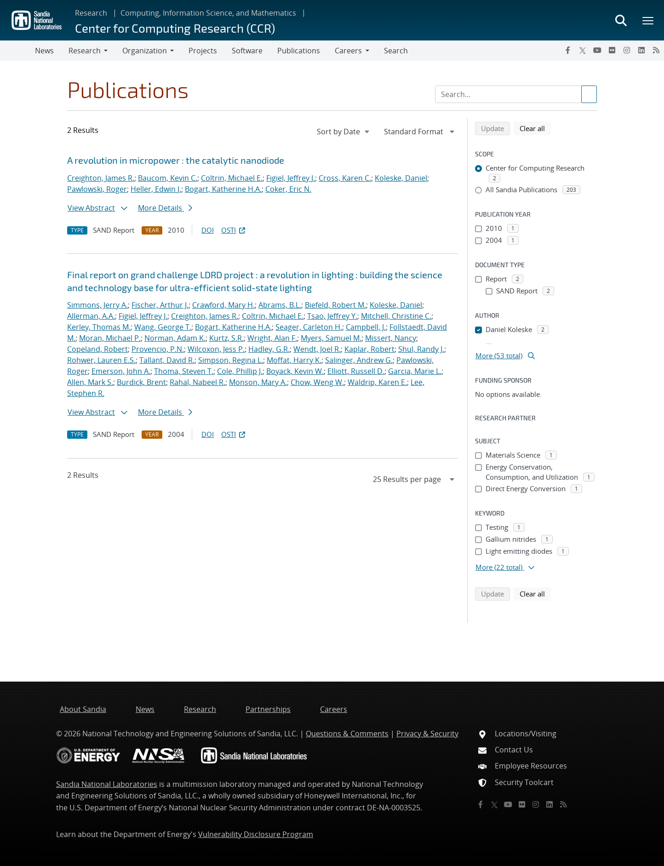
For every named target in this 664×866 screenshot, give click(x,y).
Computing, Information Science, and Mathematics (208, 13)
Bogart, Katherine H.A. (223, 189)
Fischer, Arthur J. (160, 305)
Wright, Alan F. (272, 338)
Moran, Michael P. (110, 338)
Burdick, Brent (141, 382)
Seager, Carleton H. (308, 327)
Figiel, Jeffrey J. (290, 178)
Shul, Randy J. (421, 349)
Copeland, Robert (97, 349)
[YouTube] (597, 50)
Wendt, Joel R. (317, 349)
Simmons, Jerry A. (97, 305)
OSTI (234, 230)
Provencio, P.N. (158, 349)
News (44, 51)
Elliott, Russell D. (355, 371)
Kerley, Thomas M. (99, 327)
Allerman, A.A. (91, 316)
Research (91, 13)
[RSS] (656, 50)
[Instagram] (627, 50)
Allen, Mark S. (90, 382)
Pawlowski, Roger (97, 189)
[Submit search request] (589, 94)
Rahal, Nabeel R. (197, 382)
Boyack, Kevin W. (295, 371)
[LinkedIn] (641, 50)
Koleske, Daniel (401, 178)
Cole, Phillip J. (240, 371)
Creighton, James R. (100, 178)
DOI (207, 230)
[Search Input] (516, 94)
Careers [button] (348, 51)
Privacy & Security (427, 733)
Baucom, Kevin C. (167, 178)
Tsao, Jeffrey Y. (332, 316)
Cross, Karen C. (345, 178)
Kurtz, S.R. (226, 338)
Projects (203, 51)
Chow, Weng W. (317, 382)
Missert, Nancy (390, 338)
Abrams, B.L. (279, 305)
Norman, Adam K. (175, 338)
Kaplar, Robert (369, 349)
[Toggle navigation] (17, 50)
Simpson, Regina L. (230, 360)
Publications (298, 51)
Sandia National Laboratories (106, 784)
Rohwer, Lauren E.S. (101, 360)
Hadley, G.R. (269, 349)
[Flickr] (612, 50)
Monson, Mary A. (258, 382)
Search (396, 51)
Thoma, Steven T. (183, 371)
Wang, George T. (162, 327)
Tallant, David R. (167, 360)
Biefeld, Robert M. (335, 305)
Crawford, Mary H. (223, 305)
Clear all (535, 128)
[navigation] (344, 131)
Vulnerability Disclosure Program (255, 834)
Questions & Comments (347, 733)
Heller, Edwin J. (156, 189)
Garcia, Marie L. (414, 371)
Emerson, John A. (121, 371)
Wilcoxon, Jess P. (216, 349)
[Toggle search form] (621, 20)
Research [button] (85, 51)
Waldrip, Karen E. (377, 382)
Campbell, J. (366, 327)
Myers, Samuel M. (331, 338)
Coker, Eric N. (288, 189)
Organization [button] (144, 51)
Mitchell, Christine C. (396, 316)
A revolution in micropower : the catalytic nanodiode (175, 160)
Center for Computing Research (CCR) (175, 28)
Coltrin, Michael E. (232, 178)
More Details (165, 208)
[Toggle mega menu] (648, 20)
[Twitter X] (583, 50)
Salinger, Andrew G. (359, 360)
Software (247, 51)
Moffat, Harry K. (294, 360)
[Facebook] (568, 50)
